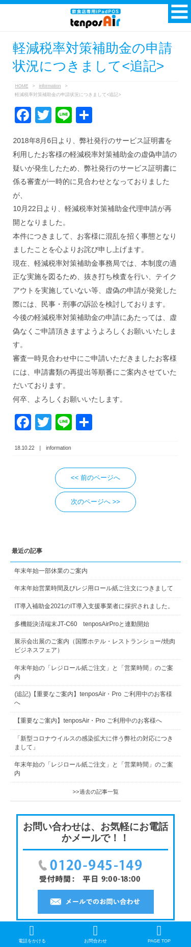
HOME (21, 85)
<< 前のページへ (95, 477)
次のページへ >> (95, 501)
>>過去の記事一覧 (95, 792)
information (50, 85)
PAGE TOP (159, 933)
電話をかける (32, 933)
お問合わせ (95, 933)
